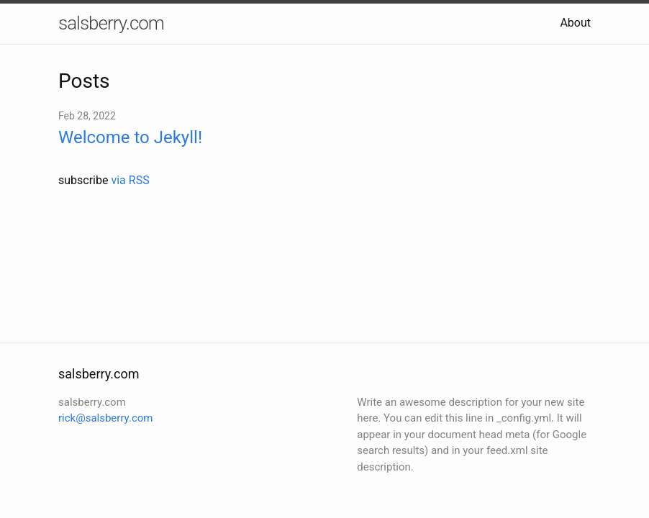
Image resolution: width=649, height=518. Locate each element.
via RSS (130, 180)
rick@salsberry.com (105, 418)
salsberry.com (111, 23)
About (575, 22)
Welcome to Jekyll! (130, 137)
